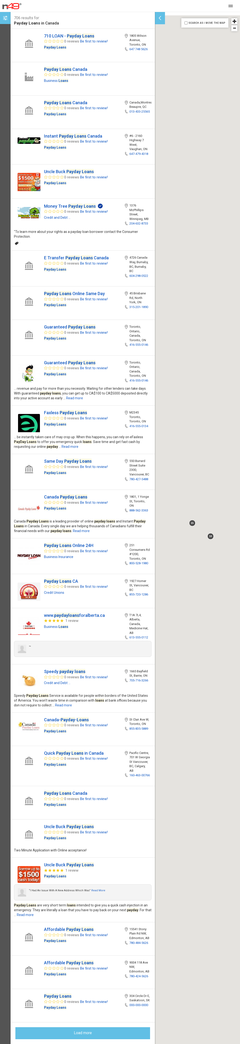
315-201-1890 (138, 307)
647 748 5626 (138, 49)
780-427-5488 (138, 479)
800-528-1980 (138, 563)
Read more (74, 398)
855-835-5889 (138, 728)
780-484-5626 (138, 943)
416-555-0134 (138, 426)
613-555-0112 (138, 637)
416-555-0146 (138, 344)
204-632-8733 (138, 223)
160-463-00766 (139, 775)
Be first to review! (94, 41)
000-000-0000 (138, 1005)
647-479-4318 (138, 154)
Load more (83, 1033)
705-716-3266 (138, 680)
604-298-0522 (138, 276)
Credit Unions (54, 593)
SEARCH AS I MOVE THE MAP (207, 23)
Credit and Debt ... (57, 217)
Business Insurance (58, 557)
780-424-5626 (138, 976)
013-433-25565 (139, 111)
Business (56, 81)
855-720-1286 (138, 594)
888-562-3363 (138, 510)
